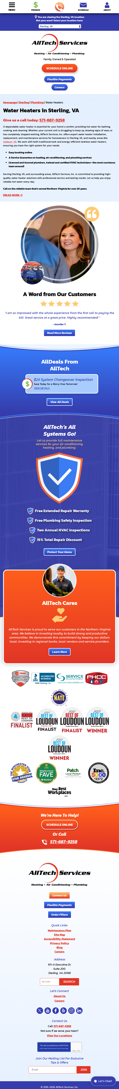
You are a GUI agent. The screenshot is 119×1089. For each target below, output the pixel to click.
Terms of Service (61, 1039)
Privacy (74, 1042)
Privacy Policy (51, 1039)
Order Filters (59, 911)
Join (83, 1061)
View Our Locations (59, 1027)
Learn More (59, 648)
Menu (12, 10)
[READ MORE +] (12, 191)
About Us (59, 989)
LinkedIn (79, 1003)
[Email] (59, 1061)
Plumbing (37, 102)
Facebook (55, 1003)
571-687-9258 (59, 6)
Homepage (10, 102)
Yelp (63, 1003)
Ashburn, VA (10, 140)
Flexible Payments (59, 79)
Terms (78, 1042)
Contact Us (59, 891)
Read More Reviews (59, 328)
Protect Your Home (59, 548)
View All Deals (59, 398)
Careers (60, 87)
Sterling (24, 102)
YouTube (47, 1003)
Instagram (71, 1003)
